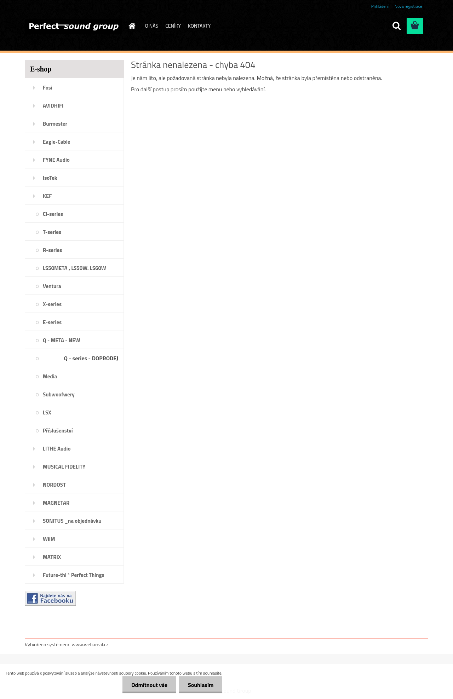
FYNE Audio (56, 160)
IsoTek (50, 178)
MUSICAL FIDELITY (64, 467)
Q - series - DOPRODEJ (91, 358)
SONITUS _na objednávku (72, 521)
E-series (52, 322)
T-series (52, 232)
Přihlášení (380, 6)
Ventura (52, 286)
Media (50, 376)
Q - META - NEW (61, 340)
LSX (47, 412)
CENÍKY (173, 25)
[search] (396, 26)
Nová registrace (408, 6)
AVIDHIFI (53, 106)
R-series (52, 250)
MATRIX (52, 557)
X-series (52, 304)
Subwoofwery (59, 394)
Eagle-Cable (56, 142)
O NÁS (152, 25)
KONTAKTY (199, 25)
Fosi (47, 88)
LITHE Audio (56, 449)
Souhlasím (201, 685)
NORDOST (54, 485)
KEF (47, 196)
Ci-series (53, 214)
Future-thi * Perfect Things (73, 575)
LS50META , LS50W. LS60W (74, 268)
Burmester (55, 124)
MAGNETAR (56, 503)
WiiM (49, 539)
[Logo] (73, 26)
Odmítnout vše (149, 685)
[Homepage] (132, 26)
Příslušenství (58, 430)
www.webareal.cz (90, 644)
